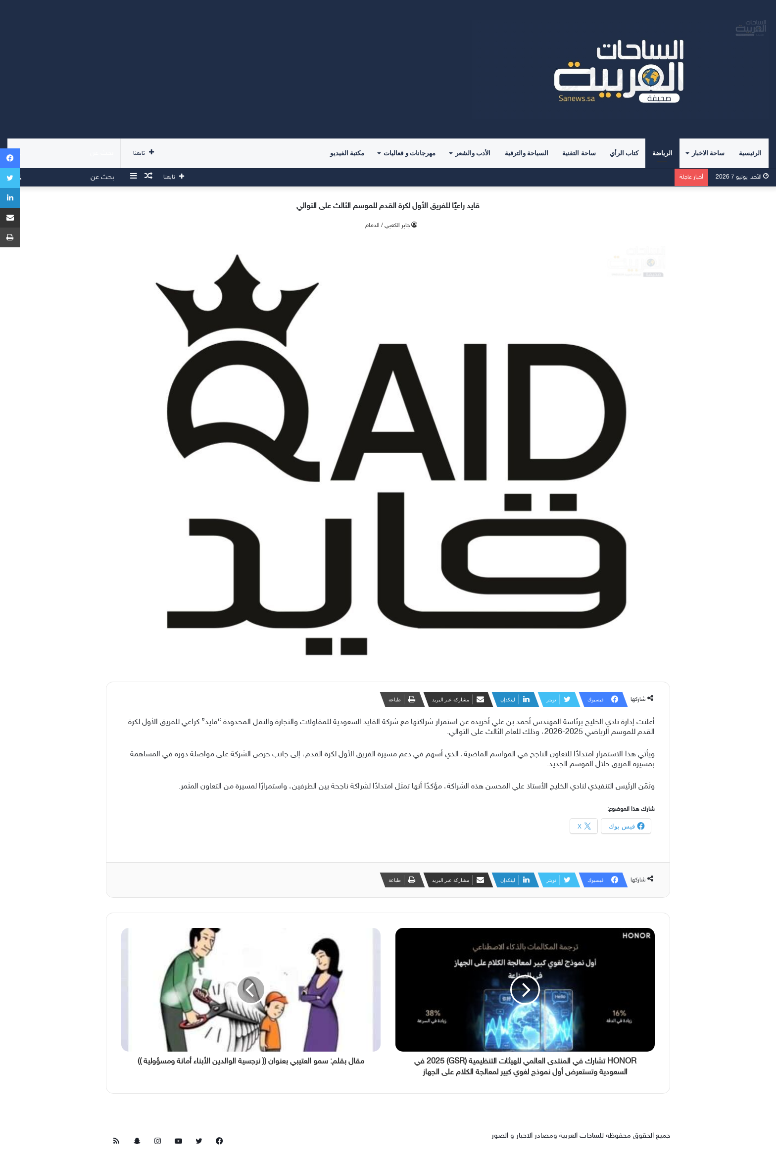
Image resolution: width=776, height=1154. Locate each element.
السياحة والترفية (526, 153)
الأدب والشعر (472, 153)
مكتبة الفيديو (347, 153)
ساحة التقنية (578, 153)
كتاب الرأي (624, 153)
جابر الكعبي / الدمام (387, 225)
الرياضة (662, 153)
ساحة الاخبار (708, 153)
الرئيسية (750, 153)
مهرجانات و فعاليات (410, 153)
